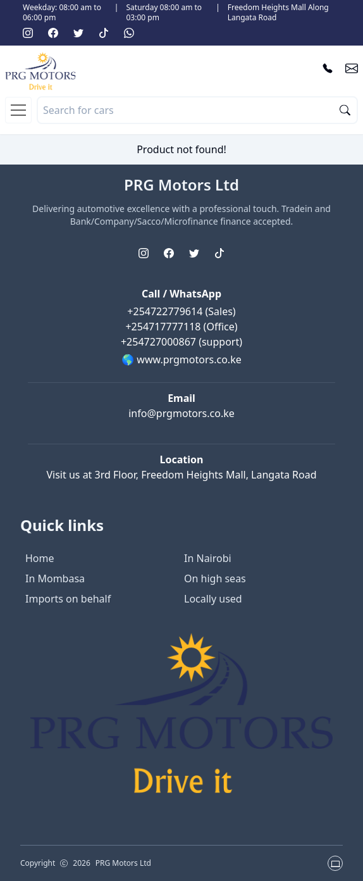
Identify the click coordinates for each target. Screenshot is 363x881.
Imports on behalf (68, 599)
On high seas (215, 578)
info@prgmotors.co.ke (181, 413)
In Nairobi (207, 558)
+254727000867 (160, 342)
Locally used (213, 599)
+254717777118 (164, 327)
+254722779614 (166, 311)
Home (39, 558)
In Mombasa (55, 578)
